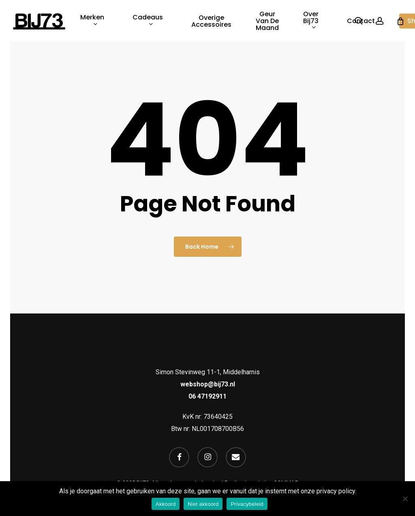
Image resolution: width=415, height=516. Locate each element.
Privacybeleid (247, 504)
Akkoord (165, 504)
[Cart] (400, 21)
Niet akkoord (203, 504)
